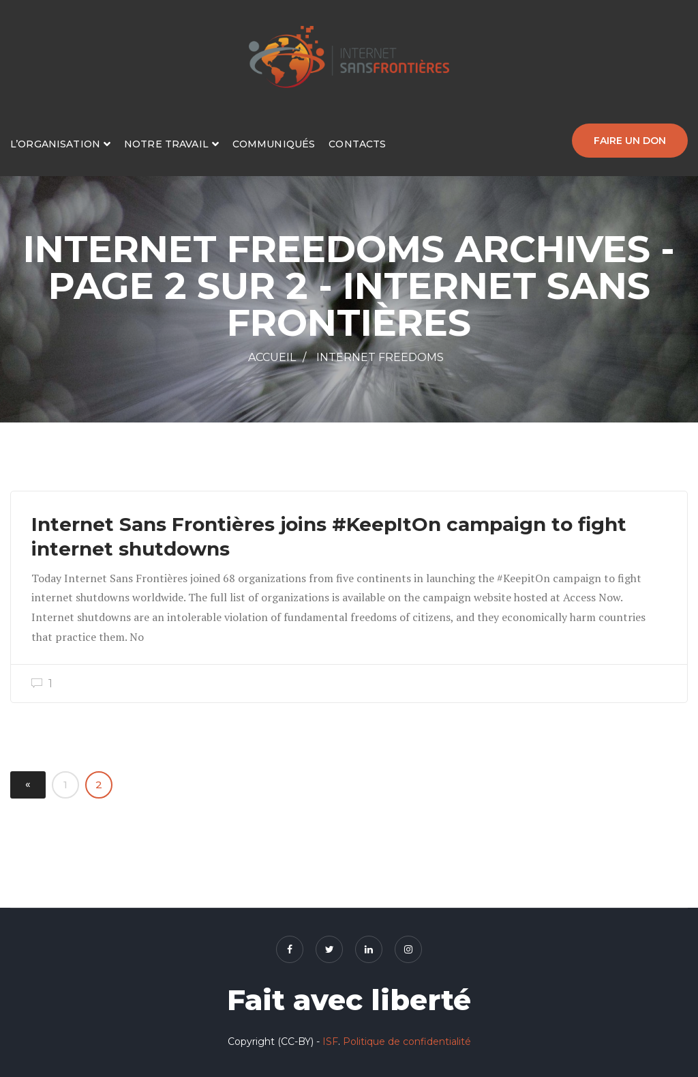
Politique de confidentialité (407, 1041)
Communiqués (274, 144)
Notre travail (166, 144)
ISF (330, 1041)
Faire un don (630, 140)
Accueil (272, 357)
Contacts (357, 144)
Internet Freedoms (380, 357)
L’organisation (55, 144)
